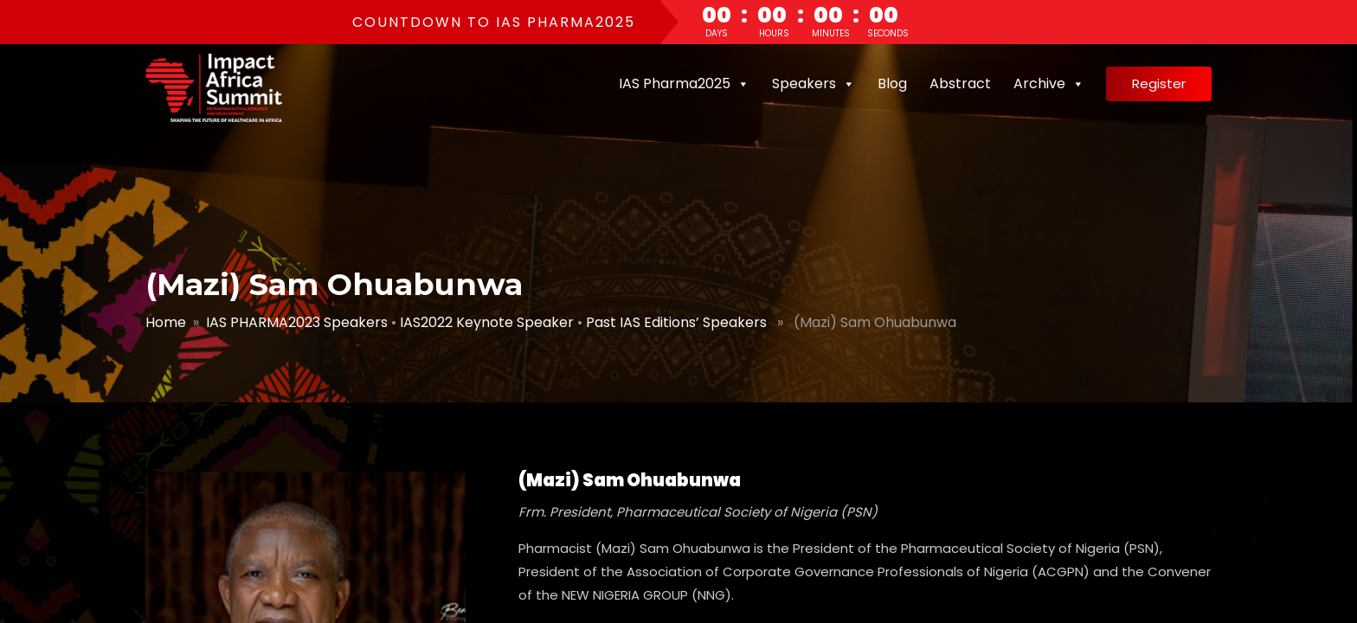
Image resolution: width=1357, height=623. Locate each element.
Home (165, 322)
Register (1159, 83)
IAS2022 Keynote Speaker (487, 322)
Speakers (813, 84)
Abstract (960, 83)
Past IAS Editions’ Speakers (676, 322)
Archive (1048, 84)
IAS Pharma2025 (684, 84)
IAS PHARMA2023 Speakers (297, 322)
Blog (892, 83)
